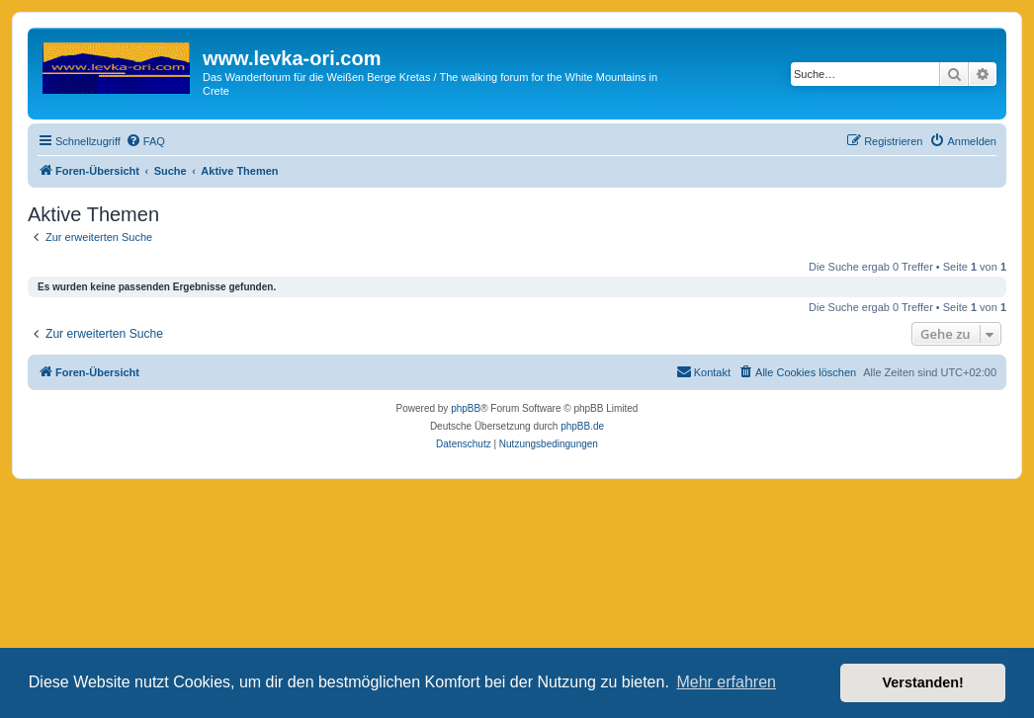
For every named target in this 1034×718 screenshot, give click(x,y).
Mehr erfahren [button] (726, 682)
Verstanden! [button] (923, 682)
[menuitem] (145, 141)
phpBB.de (582, 426)
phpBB (465, 408)
